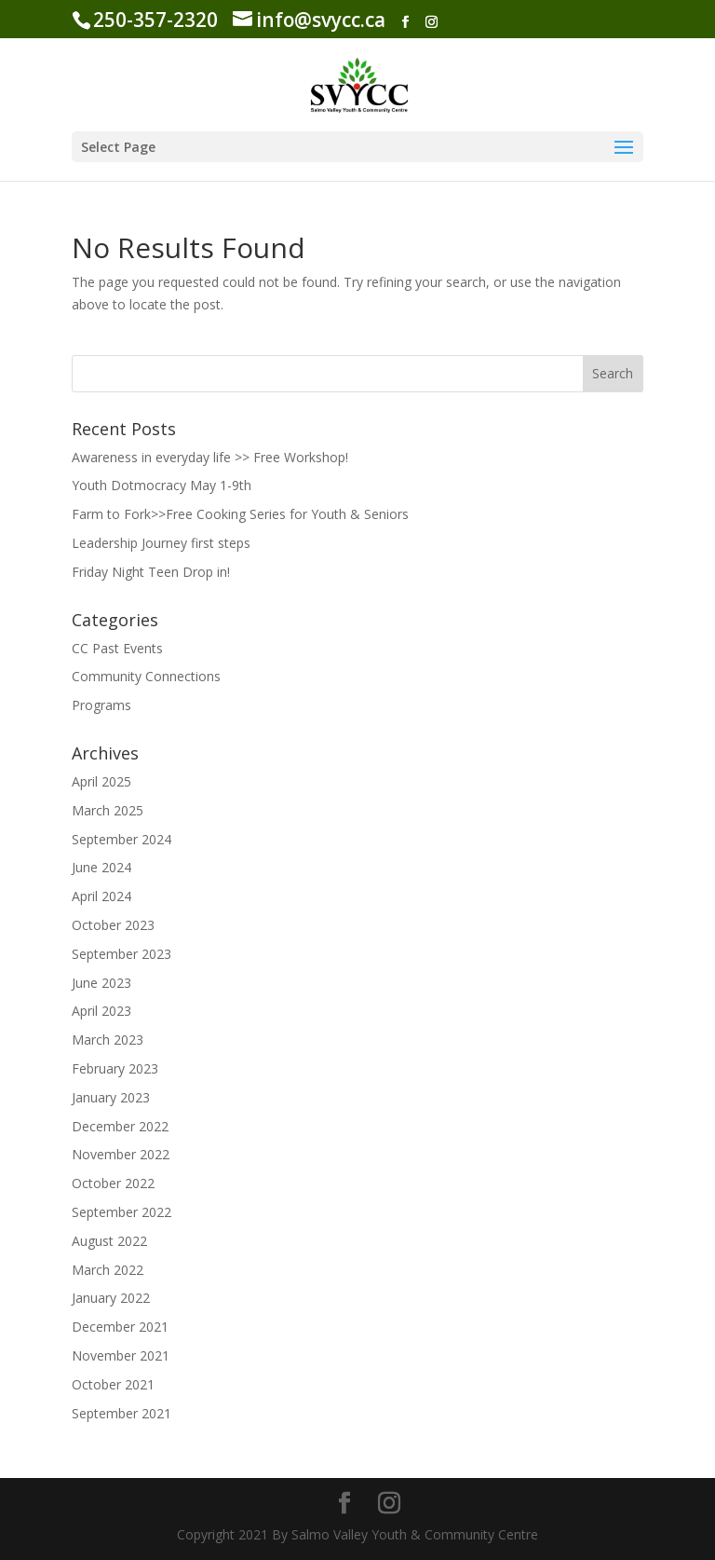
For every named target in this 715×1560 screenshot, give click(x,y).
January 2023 (111, 1097)
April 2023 (101, 1010)
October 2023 (113, 925)
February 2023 (115, 1068)
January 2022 (111, 1298)
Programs (101, 705)
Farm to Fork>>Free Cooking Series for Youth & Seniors (240, 514)
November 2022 (120, 1154)
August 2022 (109, 1241)
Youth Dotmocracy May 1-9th (161, 485)
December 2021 (120, 1326)
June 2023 (101, 983)
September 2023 (121, 954)
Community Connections (146, 676)
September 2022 (121, 1212)
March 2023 (107, 1039)
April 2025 (101, 781)
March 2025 (107, 810)
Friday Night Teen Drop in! (151, 572)
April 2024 (101, 896)
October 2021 (113, 1384)
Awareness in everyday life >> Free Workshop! (210, 457)
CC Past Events (117, 648)
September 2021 (121, 1413)
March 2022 (107, 1270)
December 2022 (120, 1126)
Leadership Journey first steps (161, 543)
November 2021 (120, 1355)
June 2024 (101, 867)
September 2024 (121, 839)
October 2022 (113, 1183)
